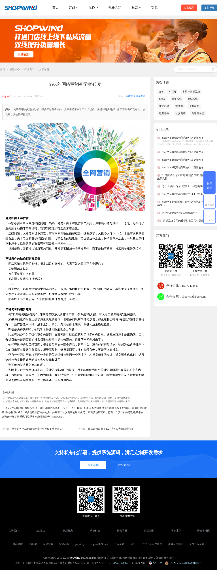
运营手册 (122, 530)
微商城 (179, 106)
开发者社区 (203, 530)
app (161, 91)
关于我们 (13, 530)
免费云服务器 (196, 544)
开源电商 (194, 106)
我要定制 (124, 464)
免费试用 (189, 7)
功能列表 (95, 530)
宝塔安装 (48, 544)
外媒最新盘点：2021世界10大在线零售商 (110, 428)
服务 (93, 7)
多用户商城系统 (191, 91)
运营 (136, 7)
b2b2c (162, 99)
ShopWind (6, 96)
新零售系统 (198, 113)
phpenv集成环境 (99, 544)
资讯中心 (15, 69)
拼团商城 (164, 106)
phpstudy (80, 544)
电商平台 (164, 113)
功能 (154, 7)
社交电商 (180, 113)
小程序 (172, 91)
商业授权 (209, 7)
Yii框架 (33, 544)
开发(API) (115, 7)
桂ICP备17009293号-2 (121, 563)
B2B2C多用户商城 (152, 544)
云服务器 (119, 544)
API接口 (40, 530)
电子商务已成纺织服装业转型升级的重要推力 (37, 428)
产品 (73, 7)
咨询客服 (93, 464)
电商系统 (176, 99)
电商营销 (130, 96)
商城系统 (193, 99)
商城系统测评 (175, 544)
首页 (55, 7)
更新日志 (68, 530)
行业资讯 (29, 69)
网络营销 (140, 96)
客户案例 (176, 530)
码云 (133, 544)
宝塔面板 (64, 544)
